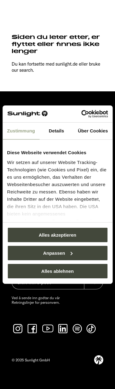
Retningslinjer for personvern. (36, 302)
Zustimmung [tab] (21, 130)
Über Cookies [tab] (93, 130)
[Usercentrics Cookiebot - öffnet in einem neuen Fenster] (82, 114)
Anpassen (57, 253)
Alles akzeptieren (57, 235)
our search (22, 70)
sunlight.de (67, 64)
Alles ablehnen (57, 270)
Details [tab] (56, 130)
